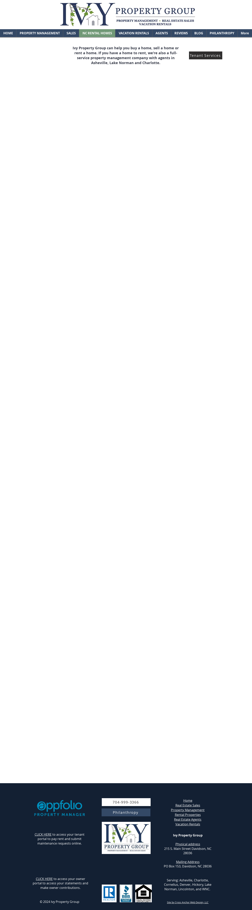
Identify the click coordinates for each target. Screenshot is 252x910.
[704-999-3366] (126, 802)
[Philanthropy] (126, 812)
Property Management (188, 810)
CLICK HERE (43, 834)
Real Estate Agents (187, 819)
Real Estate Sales (187, 805)
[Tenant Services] (205, 55)
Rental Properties (188, 815)
